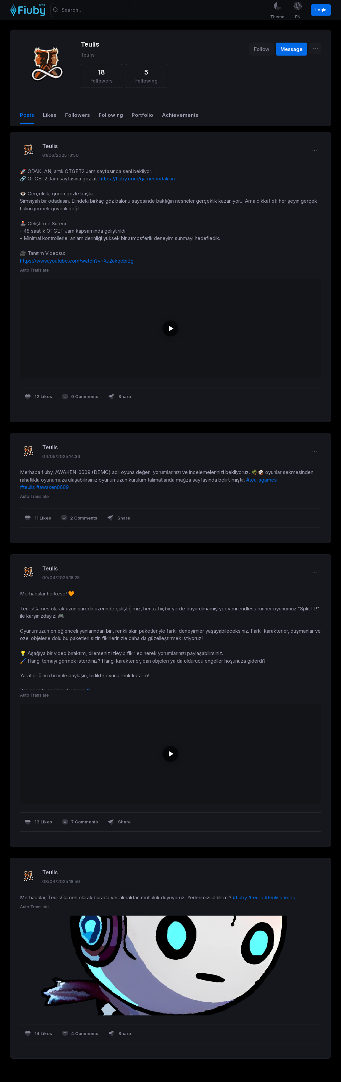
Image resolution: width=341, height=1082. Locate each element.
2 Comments (79, 518)
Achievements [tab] (180, 115)
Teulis (90, 45)
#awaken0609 (52, 488)
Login (320, 9)
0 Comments (80, 397)
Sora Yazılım (15, 1079)
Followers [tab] (77, 115)
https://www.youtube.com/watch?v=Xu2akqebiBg (77, 261)
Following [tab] (111, 115)
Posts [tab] (27, 115)
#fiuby (240, 898)
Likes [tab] (50, 115)
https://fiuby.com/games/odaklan (137, 179)
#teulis (27, 488)
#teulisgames (261, 480)
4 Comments (80, 1034)
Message (291, 50)
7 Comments (80, 822)
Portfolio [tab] (142, 115)
